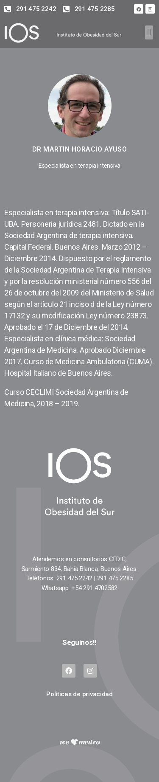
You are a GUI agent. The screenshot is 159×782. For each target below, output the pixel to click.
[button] (149, 32)
